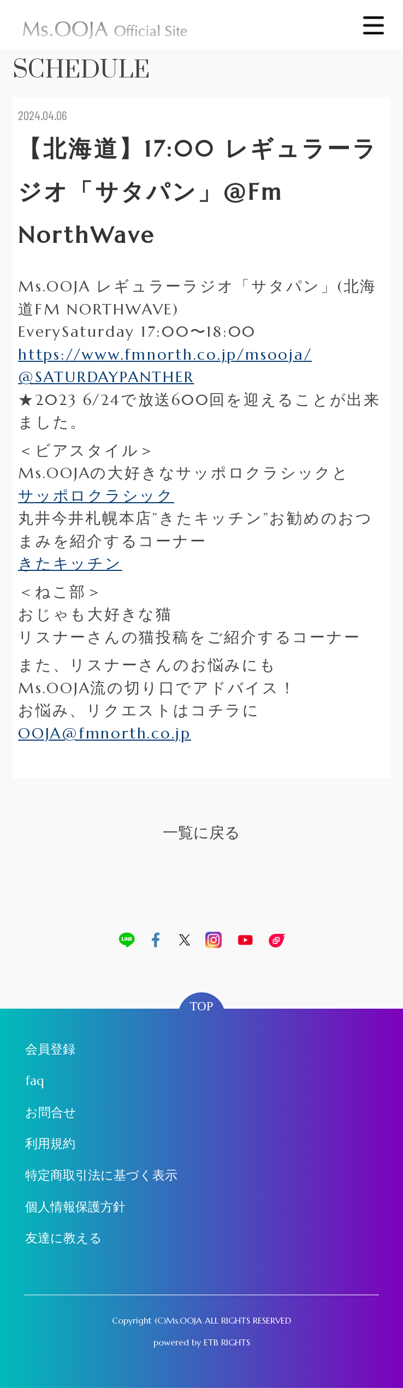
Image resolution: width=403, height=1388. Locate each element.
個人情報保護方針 (75, 1206)
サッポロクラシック (96, 495)
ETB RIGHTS (227, 1342)
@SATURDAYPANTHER (106, 376)
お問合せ (50, 1112)
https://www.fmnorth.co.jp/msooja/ (165, 354)
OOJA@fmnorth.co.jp (104, 733)
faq (34, 1080)
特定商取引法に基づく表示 (101, 1175)
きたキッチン (70, 563)
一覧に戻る (201, 832)
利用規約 (50, 1143)
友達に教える (63, 1238)
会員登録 (50, 1049)
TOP (201, 1006)
